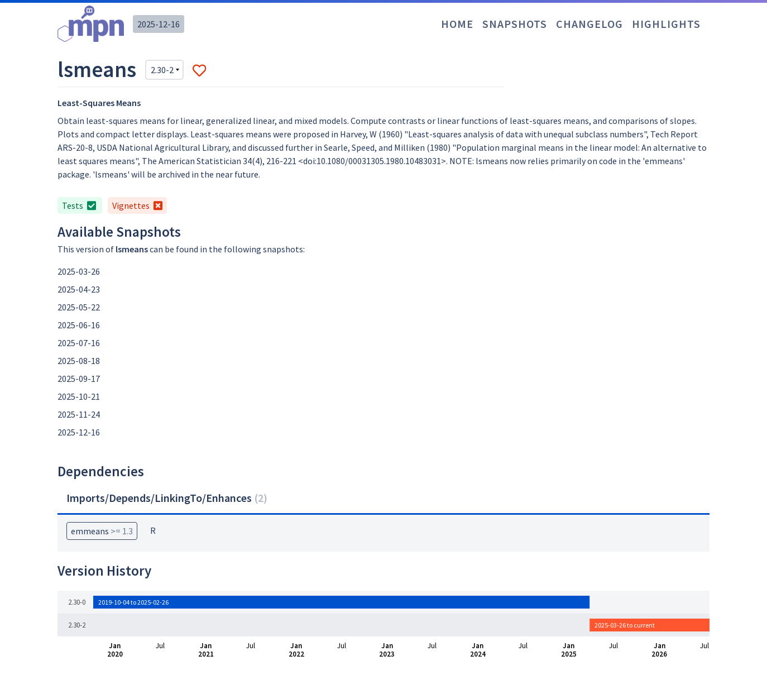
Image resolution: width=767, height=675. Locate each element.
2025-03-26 (78, 271)
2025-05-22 (78, 307)
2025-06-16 (78, 325)
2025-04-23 (78, 289)
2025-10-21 (78, 396)
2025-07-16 (78, 342)
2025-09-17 (78, 378)
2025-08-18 (78, 360)
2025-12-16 (158, 24)
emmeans (102, 531)
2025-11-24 (78, 414)
